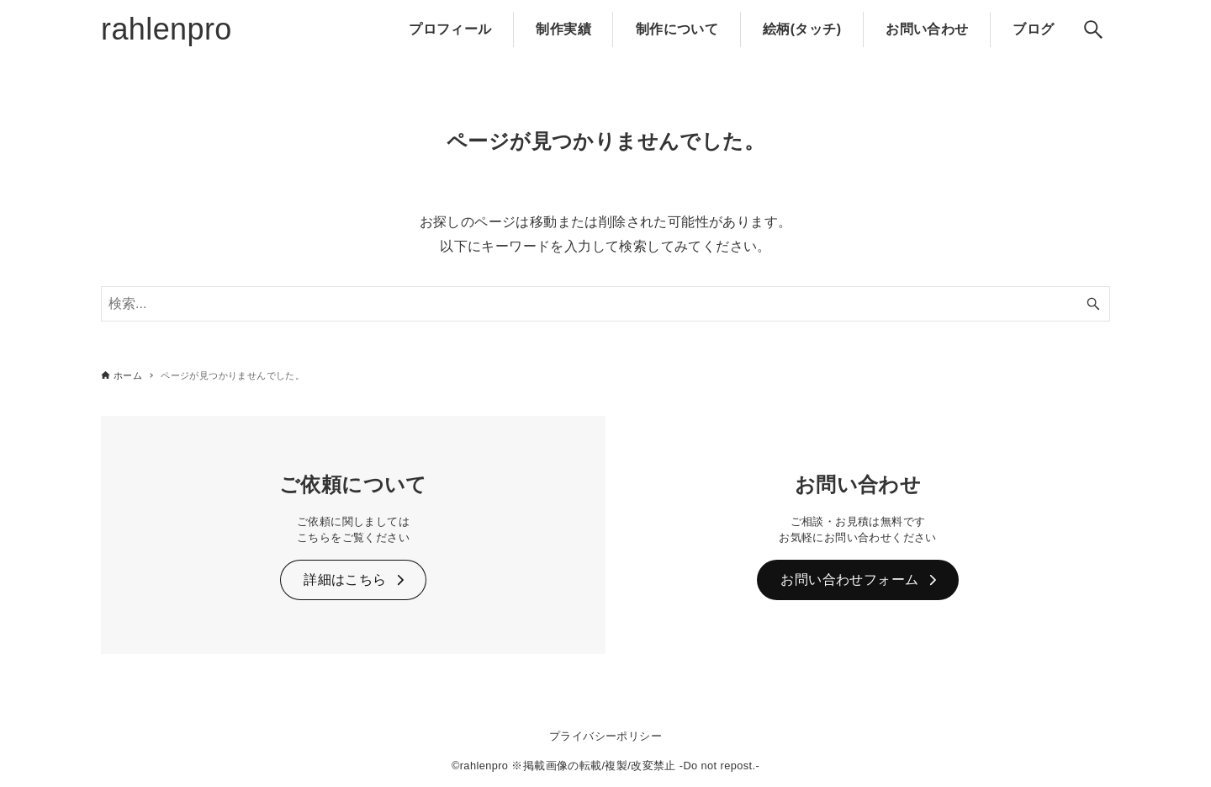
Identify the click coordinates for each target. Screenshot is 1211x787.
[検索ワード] (605, 304)
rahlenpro (166, 29)
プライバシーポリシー (605, 736)
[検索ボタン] (1093, 29)
